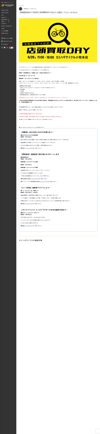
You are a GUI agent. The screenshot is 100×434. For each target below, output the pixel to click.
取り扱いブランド (22, 425)
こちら (28, 110)
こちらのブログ (29, 148)
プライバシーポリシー (23, 428)
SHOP (2, 21)
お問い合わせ (21, 426)
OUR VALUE (4, 19)
